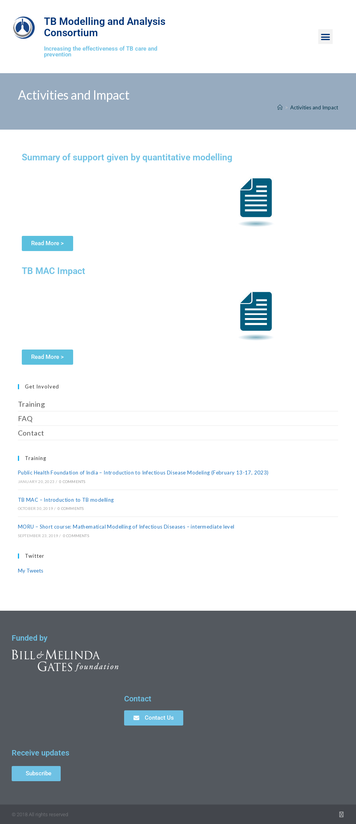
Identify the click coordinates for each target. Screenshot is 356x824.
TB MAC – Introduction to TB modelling (66, 500)
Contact (31, 433)
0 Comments (72, 481)
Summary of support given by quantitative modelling (127, 157)
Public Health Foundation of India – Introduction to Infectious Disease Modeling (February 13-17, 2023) (143, 472)
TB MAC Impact (53, 271)
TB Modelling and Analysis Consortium (96, 26)
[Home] (279, 107)
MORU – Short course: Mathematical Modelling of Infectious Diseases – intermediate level (126, 527)
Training (31, 404)
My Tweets (30, 570)
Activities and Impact (314, 107)
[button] (325, 36)
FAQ (25, 418)
